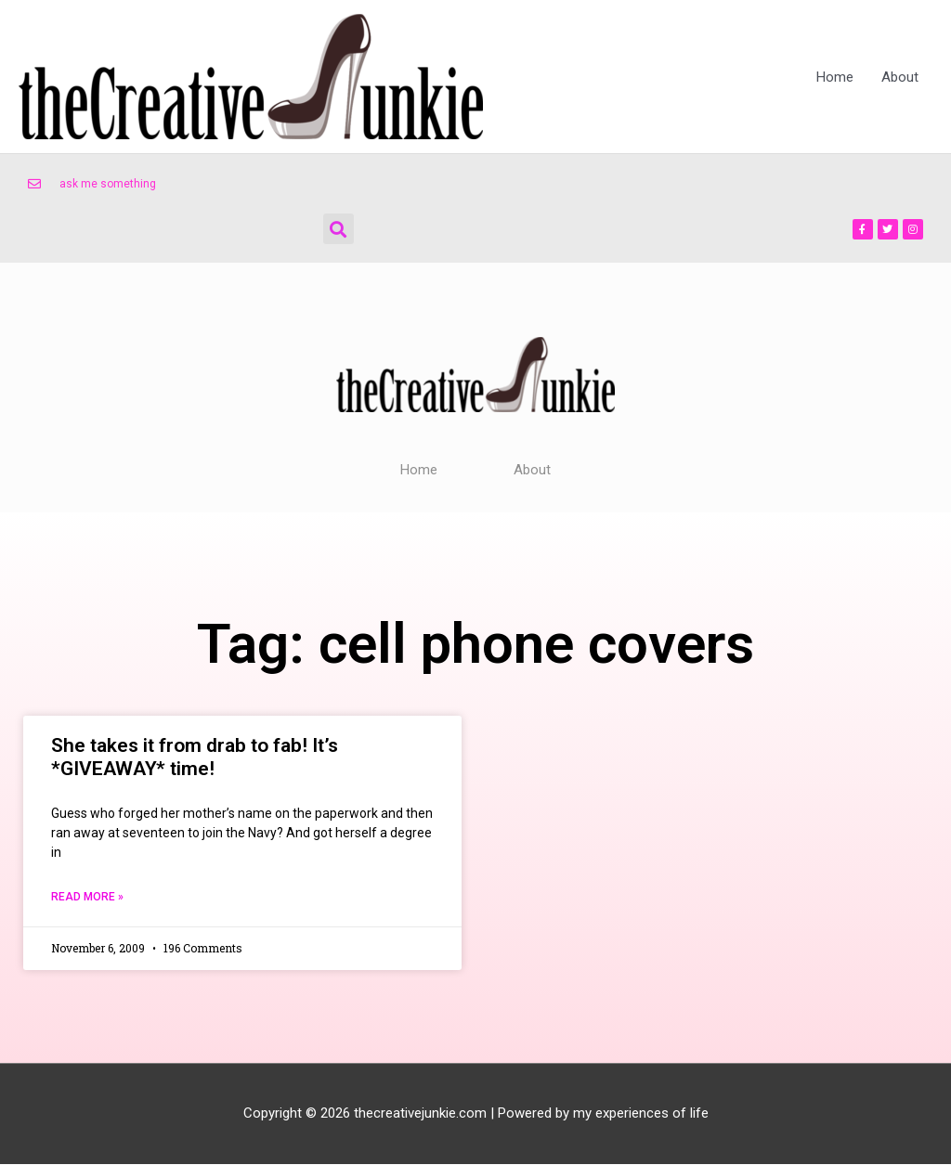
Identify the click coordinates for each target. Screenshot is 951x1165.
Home (834, 77)
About (899, 77)
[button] (338, 229)
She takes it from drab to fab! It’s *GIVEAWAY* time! (194, 757)
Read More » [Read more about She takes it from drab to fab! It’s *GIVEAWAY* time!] (87, 897)
